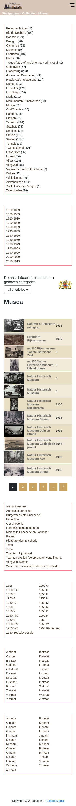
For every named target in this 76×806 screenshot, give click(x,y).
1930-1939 (13, 227)
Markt (9, 96)
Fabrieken (12, 54)
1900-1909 (13, 214)
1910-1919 (13, 218)
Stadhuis (11, 126)
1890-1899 (13, 210)
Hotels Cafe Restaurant (21, 79)
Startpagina (10, 13)
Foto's (10, 58)
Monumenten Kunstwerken (23, 101)
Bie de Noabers (16, 32)
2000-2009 (13, 257)
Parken (10, 113)
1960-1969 (13, 239)
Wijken (10, 173)
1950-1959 (13, 235)
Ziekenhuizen (14, 182)
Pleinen (11, 118)
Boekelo (11, 37)
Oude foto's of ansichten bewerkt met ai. (33, 62)
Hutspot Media (55, 800)
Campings (12, 45)
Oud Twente (13, 109)
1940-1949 (13, 231)
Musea (10, 105)
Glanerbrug (13, 71)
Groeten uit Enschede (20, 75)
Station (10, 135)
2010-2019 (13, 261)
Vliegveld (12, 165)
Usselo (10, 156)
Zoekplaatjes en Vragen (21, 186)
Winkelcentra (14, 177)
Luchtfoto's (13, 92)
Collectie (28, 13)
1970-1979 (13, 244)
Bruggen (11, 41)
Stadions (11, 130)
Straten (10, 139)
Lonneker (12, 88)
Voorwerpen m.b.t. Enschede (24, 169)
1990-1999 (13, 252)
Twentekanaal (15, 147)
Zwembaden (14, 190)
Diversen (11, 49)
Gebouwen (13, 66)
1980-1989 (13, 248)
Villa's (10, 160)
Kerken (10, 83)
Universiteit (13, 152)
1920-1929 (13, 222)
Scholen (11, 122)
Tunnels (11, 143)
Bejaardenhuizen (17, 28)
